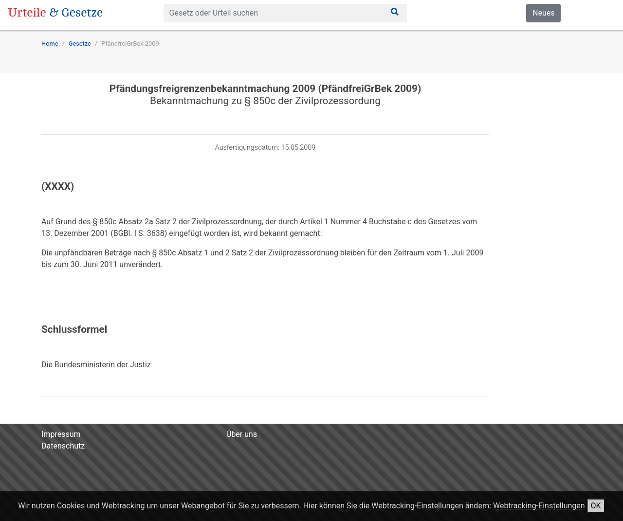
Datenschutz (63, 445)
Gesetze (80, 43)
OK (596, 505)
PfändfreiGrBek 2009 (130, 43)
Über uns (241, 434)
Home (49, 43)
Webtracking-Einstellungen (539, 505)
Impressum (61, 434)
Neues (543, 13)
